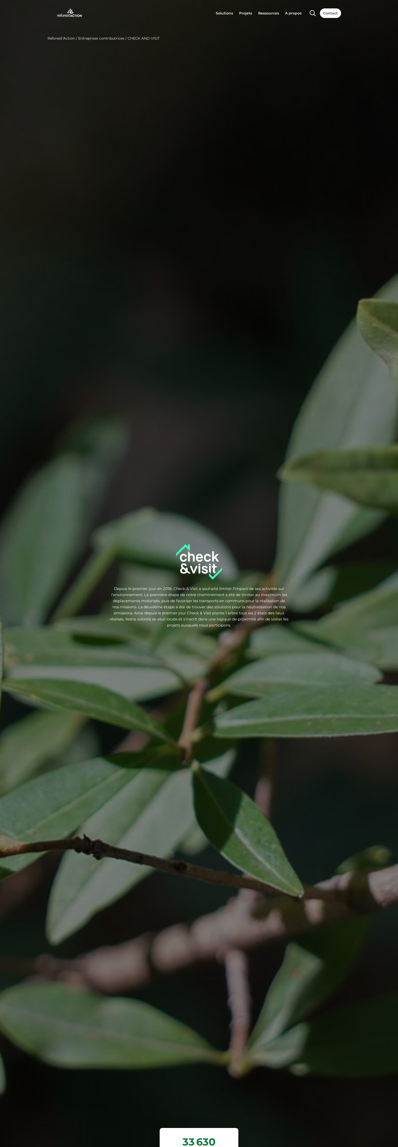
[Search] (313, 13)
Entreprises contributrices (101, 38)
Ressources (268, 13)
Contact (330, 13)
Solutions (224, 13)
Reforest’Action (61, 38)
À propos (293, 13)
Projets (245, 13)
